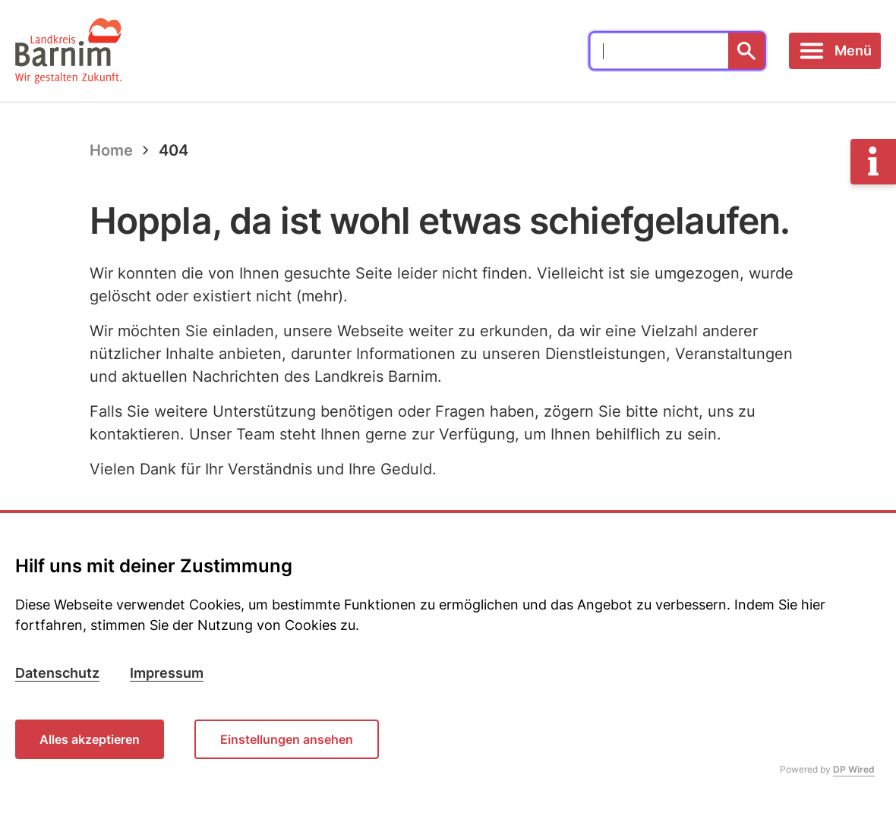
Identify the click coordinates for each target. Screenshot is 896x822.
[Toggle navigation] (835, 51)
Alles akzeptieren (89, 739)
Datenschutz (57, 673)
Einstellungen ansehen (286, 739)
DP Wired (854, 769)
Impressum (166, 673)
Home (111, 150)
